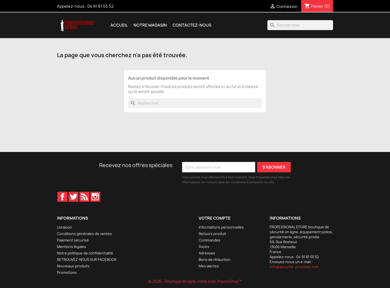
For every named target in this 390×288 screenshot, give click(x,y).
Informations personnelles (221, 227)
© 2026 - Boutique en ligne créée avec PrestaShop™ (195, 281)
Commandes (209, 240)
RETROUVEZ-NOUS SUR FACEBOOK (87, 259)
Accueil (119, 25)
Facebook (62, 197)
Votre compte (215, 218)
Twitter (73, 197)
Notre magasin (150, 25)
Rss (84, 197)
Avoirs (204, 246)
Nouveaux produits (73, 266)
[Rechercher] (300, 25)
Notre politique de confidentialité (85, 253)
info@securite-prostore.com (294, 266)
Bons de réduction (214, 259)
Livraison (64, 227)
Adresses (207, 253)
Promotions (67, 272)
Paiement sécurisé (73, 240)
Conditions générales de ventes (84, 233)
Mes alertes (209, 266)
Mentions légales (71, 246)
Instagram (95, 197)
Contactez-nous (192, 25)
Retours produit (212, 233)
